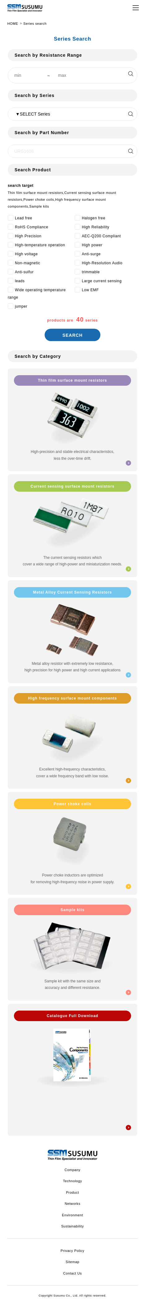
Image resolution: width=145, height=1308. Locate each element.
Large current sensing (102, 281)
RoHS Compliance (31, 227)
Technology (72, 1181)
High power (92, 245)
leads (20, 281)
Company (72, 1170)
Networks (73, 1203)
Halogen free (93, 218)
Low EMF (90, 290)
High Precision (28, 236)
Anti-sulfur (24, 272)
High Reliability (95, 227)
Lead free (23, 218)
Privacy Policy (73, 1251)
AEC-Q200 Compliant (101, 236)
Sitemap (73, 1262)
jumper (21, 306)
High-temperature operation (40, 245)
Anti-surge (91, 254)
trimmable (91, 272)
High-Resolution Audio (102, 263)
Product (72, 1192)
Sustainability (72, 1226)
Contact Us (72, 1273)
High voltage (26, 254)
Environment (72, 1215)
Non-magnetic (27, 263)
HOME (12, 23)
